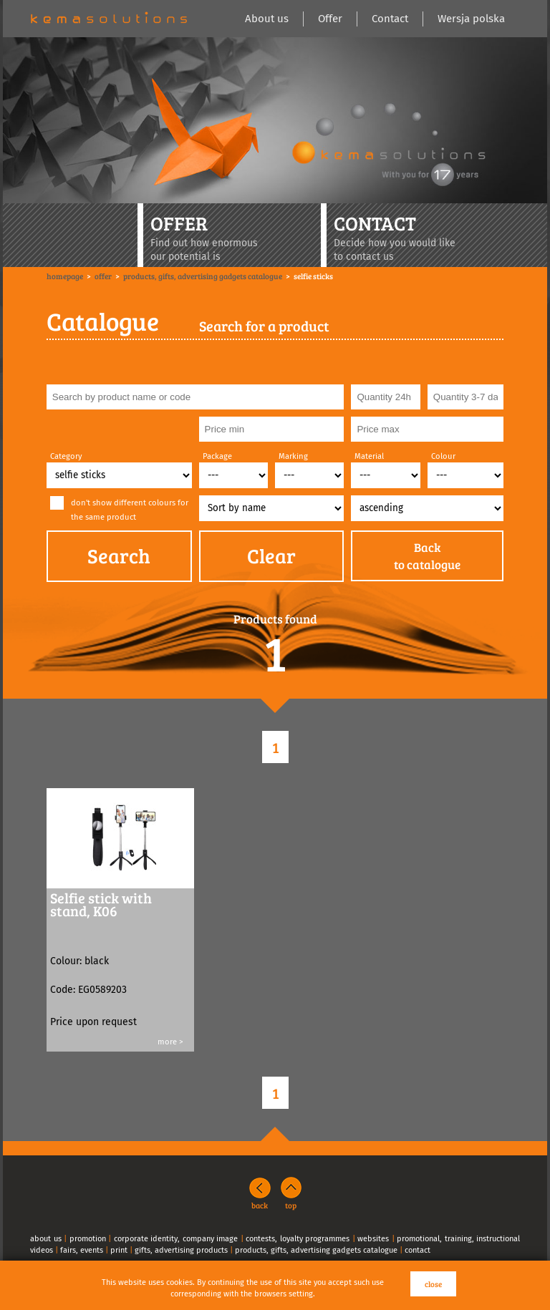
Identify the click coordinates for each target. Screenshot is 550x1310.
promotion (87, 1238)
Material (369, 456)
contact (417, 1250)
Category (66, 456)
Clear (271, 555)
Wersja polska (471, 18)
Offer (330, 18)
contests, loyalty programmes (297, 1238)
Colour (443, 456)
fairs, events (81, 1250)
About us (267, 18)
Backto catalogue (427, 556)
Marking (293, 456)
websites (373, 1238)
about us (46, 1238)
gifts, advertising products (181, 1250)
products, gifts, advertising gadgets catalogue (316, 1250)
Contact (390, 18)
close (433, 1284)
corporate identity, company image (176, 1238)
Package (217, 456)
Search (118, 555)
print (118, 1250)
